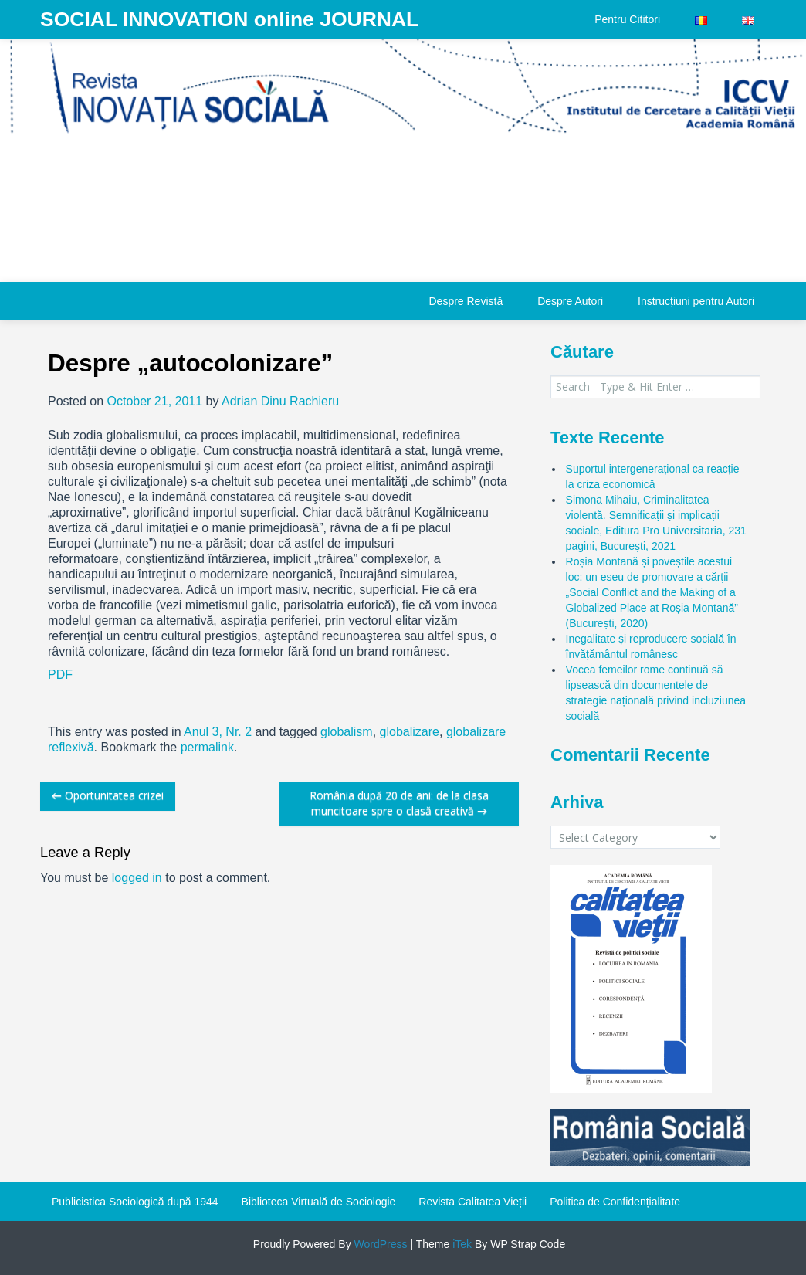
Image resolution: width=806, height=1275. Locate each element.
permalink (207, 747)
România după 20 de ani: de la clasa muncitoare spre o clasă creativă (399, 803)
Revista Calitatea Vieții (472, 1201)
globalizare (409, 731)
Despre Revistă (465, 301)
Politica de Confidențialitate (615, 1201)
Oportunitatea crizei (108, 795)
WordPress (379, 1244)
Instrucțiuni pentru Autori (696, 301)
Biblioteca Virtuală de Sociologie (319, 1201)
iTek (460, 1244)
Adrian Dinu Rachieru (280, 401)
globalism (346, 731)
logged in (137, 877)
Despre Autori (570, 301)
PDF (60, 674)
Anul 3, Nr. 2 (218, 731)
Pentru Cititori (627, 19)
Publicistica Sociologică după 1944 (135, 1201)
